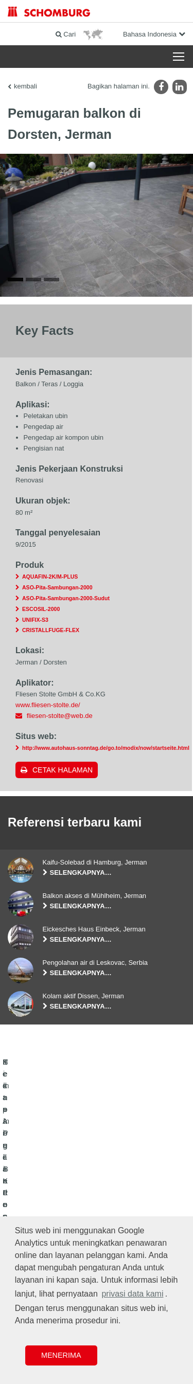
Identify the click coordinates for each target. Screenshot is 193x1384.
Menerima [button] (61, 1355)
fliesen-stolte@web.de (60, 723)
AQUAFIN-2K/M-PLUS (50, 584)
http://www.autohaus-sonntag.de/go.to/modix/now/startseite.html (105, 755)
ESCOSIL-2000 (41, 616)
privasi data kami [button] (132, 1293)
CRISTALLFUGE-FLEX (50, 638)
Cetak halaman (62, 778)
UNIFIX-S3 (35, 627)
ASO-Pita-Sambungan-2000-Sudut (66, 606)
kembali (25, 86)
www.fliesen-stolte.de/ (47, 712)
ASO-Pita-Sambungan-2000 (57, 595)
